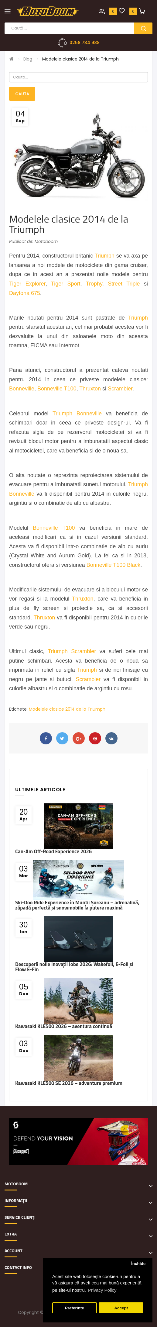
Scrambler (120, 389)
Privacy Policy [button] (102, 1290)
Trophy (94, 284)
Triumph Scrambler (72, 651)
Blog (27, 59)
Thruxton (90, 389)
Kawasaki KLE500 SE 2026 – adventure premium (68, 1083)
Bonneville (21, 389)
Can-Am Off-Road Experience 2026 (53, 851)
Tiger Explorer (27, 284)
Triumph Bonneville (77, 414)
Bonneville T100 (57, 389)
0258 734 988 (85, 43)
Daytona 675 (24, 293)
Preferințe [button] (74, 1308)
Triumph (104, 256)
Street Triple (124, 284)
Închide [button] (138, 1263)
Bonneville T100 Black (113, 565)
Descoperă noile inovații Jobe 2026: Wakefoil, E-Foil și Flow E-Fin (74, 966)
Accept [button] (121, 1308)
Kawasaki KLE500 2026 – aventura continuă (63, 1026)
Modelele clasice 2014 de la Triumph (80, 59)
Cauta (22, 94)
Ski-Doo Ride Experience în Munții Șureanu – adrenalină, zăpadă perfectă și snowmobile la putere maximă (77, 905)
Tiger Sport (65, 284)
